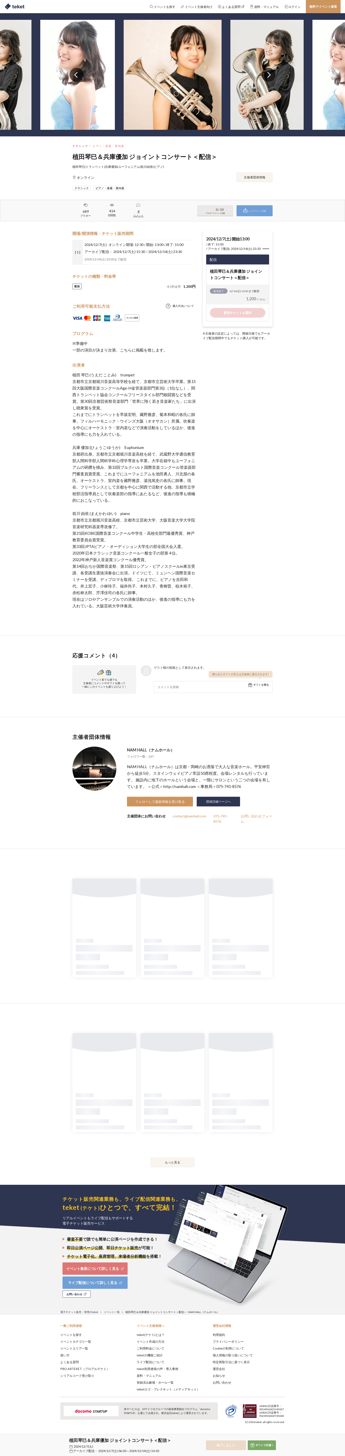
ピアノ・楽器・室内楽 (108, 146)
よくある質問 (69, 1362)
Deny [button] (260, 1434)
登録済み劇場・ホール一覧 (155, 1382)
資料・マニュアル (149, 1375)
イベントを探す (71, 1335)
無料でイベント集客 (323, 6)
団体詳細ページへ (218, 801)
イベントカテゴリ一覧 (75, 1341)
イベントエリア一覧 (74, 1348)
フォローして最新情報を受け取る (160, 802)
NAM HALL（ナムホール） (150, 749)
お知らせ (219, 1375)
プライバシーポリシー (228, 1341)
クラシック (80, 146)
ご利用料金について (150, 1348)
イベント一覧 (112, 1312)
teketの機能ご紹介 (150, 1355)
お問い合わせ (222, 1382)
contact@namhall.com (189, 816)
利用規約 (219, 1335)
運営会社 (219, 1369)
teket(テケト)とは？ (151, 1335)
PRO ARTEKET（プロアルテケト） (85, 1369)
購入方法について (183, 306)
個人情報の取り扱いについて (233, 1355)
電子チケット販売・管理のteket (79, 1312)
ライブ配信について (150, 1362)
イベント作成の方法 (150, 1341)
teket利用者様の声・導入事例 (157, 1369)
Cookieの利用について (228, 1348)
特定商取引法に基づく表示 (231, 1362)
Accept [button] (282, 1434)
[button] (53, 1439)
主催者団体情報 (254, 177)
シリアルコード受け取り (77, 1375)
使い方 (65, 1355)
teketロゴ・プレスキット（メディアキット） (168, 1389)
